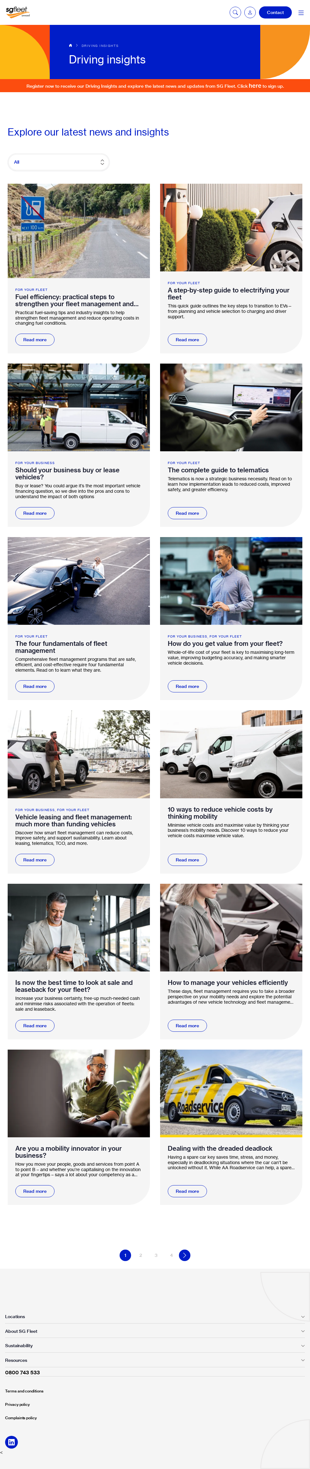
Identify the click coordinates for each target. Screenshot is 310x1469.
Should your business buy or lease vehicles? (67, 474)
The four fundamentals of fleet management (61, 647)
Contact (275, 12)
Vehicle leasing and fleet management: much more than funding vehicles (73, 821)
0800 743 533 (22, 1372)
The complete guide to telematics (218, 470)
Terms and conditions (24, 1391)
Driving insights (100, 45)
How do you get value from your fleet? (225, 643)
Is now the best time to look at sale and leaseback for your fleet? (74, 986)
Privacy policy (17, 1404)
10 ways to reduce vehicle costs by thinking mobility (220, 813)
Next (184, 1255)
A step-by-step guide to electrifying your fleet (229, 294)
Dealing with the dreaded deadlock (220, 1148)
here (255, 85)
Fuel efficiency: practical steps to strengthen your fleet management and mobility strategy (74, 300)
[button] (250, 12)
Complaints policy (21, 1417)
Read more (35, 340)
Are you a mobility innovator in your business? (68, 1152)
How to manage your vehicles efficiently (228, 982)
